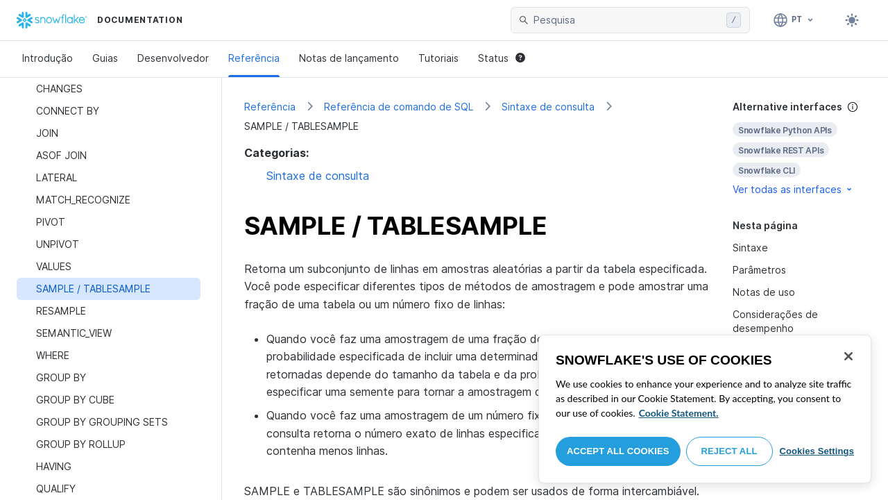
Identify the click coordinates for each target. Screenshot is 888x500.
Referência (254, 58)
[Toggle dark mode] (852, 20)
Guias (105, 58)
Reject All (729, 451)
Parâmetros (759, 270)
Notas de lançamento (349, 58)
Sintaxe (750, 247)
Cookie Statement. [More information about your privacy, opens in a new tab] (679, 413)
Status (501, 58)
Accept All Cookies (618, 451)
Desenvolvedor (173, 58)
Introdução (47, 58)
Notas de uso (764, 292)
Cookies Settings (816, 451)
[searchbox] (627, 20)
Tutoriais (438, 58)
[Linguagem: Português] (794, 20)
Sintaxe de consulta (548, 106)
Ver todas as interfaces (793, 189)
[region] (704, 409)
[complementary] (799, 148)
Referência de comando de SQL (398, 106)
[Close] (848, 356)
